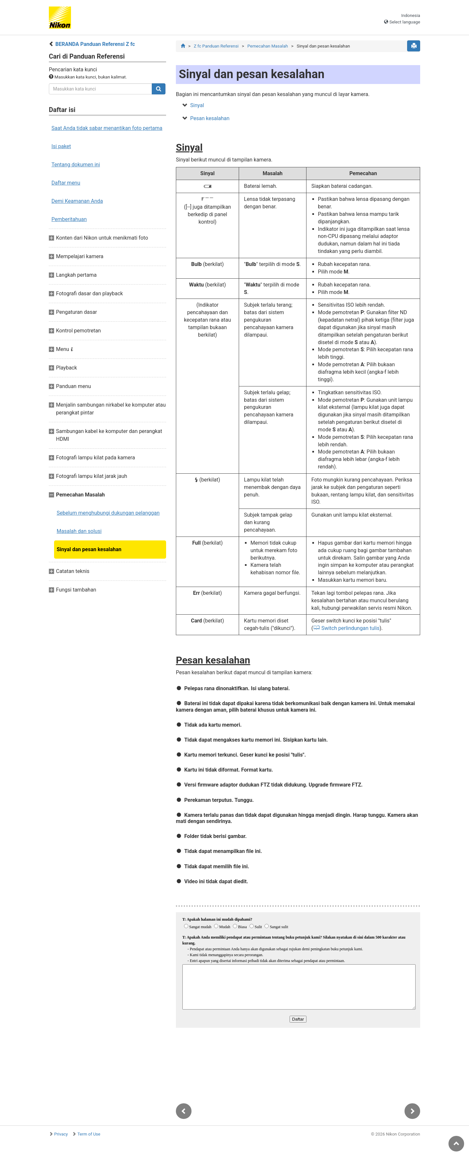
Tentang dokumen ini (75, 164)
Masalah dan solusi (79, 531)
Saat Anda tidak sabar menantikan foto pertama (107, 128)
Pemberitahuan (69, 219)
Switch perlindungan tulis (350, 628)
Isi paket (61, 146)
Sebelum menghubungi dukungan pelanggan (108, 513)
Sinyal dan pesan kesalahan (89, 549)
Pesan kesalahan (210, 118)
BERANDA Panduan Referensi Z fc (95, 44)
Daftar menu (65, 183)
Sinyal (197, 105)
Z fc (216, 46)
